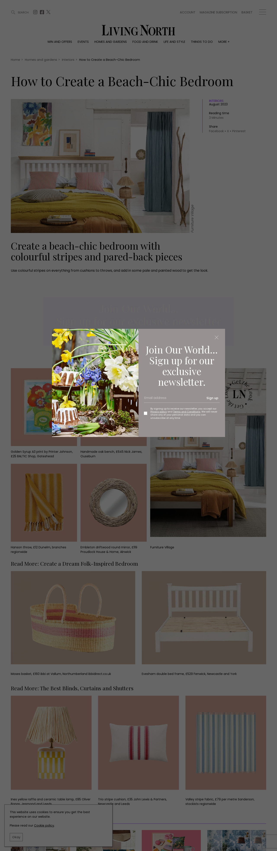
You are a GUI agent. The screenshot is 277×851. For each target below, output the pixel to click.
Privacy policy (158, 411)
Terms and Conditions (186, 411)
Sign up (212, 398)
